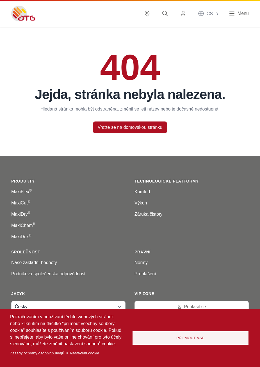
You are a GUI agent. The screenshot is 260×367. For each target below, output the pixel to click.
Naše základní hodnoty (34, 262)
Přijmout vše (190, 338)
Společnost (25, 252)
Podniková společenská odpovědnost (48, 273)
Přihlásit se (191, 306)
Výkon (140, 203)
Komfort (142, 191)
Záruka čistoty (148, 214)
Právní (142, 252)
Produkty (23, 181)
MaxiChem (23, 225)
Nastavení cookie (84, 353)
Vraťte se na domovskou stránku (130, 127)
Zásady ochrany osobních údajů (37, 353)
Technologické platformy (166, 181)
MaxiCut (20, 203)
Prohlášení (145, 273)
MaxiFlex (21, 191)
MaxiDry (20, 214)
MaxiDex (21, 236)
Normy (141, 262)
